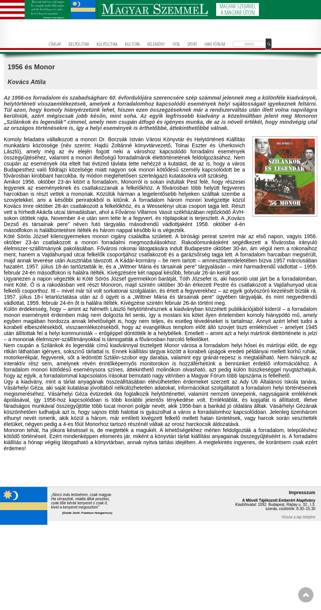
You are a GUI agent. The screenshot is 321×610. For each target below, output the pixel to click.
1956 (176, 44)
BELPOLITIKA (79, 44)
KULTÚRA (132, 44)
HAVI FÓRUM (214, 44)
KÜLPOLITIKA (107, 44)
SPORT (192, 44)
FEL (305, 594)
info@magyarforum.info (308, 35)
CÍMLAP (55, 44)
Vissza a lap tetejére (298, 517)
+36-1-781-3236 (310, 31)
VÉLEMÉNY (156, 44)
